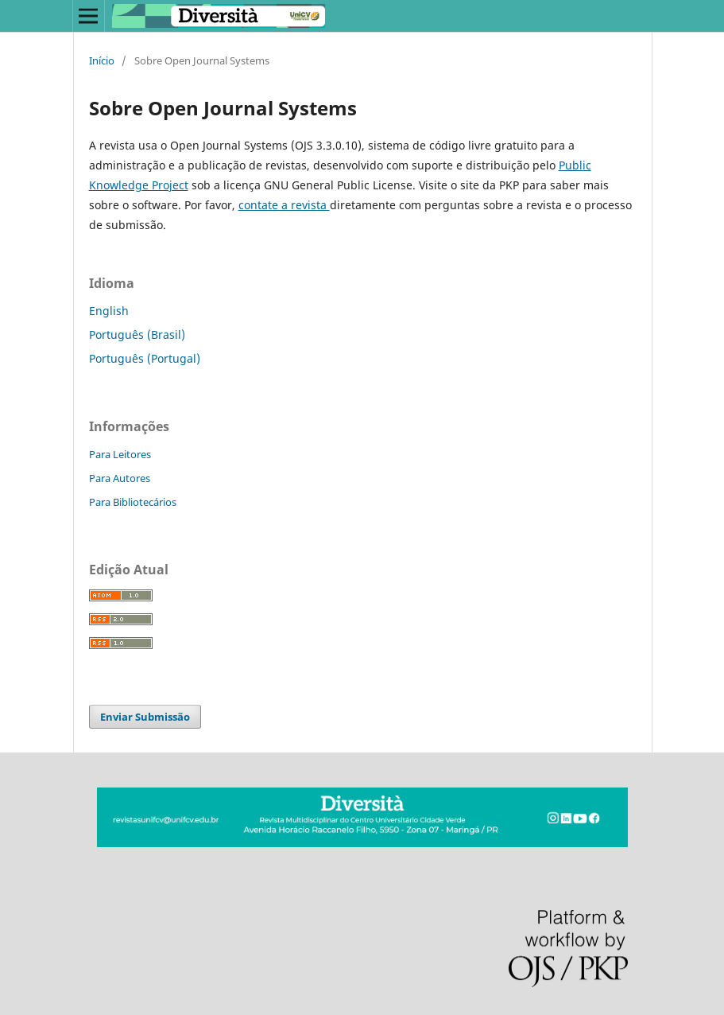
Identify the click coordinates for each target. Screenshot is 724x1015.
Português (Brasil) (137, 334)
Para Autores (119, 478)
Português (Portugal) (144, 358)
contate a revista (284, 204)
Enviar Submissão (145, 717)
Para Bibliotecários (132, 502)
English (109, 310)
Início (101, 60)
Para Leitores (120, 454)
